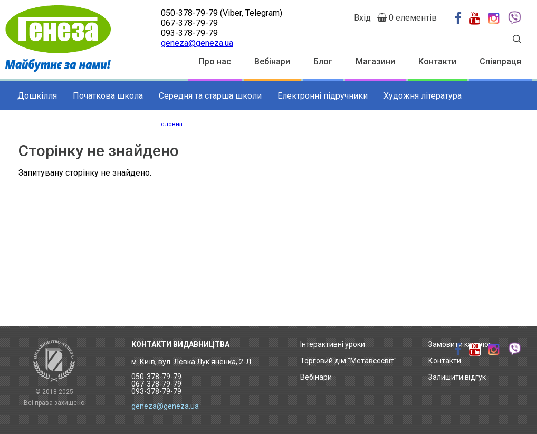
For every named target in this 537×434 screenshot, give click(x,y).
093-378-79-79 (189, 33)
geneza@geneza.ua (197, 43)
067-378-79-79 (189, 23)
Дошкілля (37, 96)
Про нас (215, 61)
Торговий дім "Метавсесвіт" (348, 360)
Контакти (437, 61)
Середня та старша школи (210, 96)
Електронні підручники (322, 96)
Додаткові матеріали (58, 125)
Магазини (375, 61)
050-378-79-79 (189, 13)
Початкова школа (108, 96)
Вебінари (272, 61)
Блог (322, 61)
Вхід (362, 18)
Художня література (422, 96)
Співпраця (500, 61)
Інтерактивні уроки (332, 344)
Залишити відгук (457, 377)
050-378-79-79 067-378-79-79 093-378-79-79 (156, 384)
